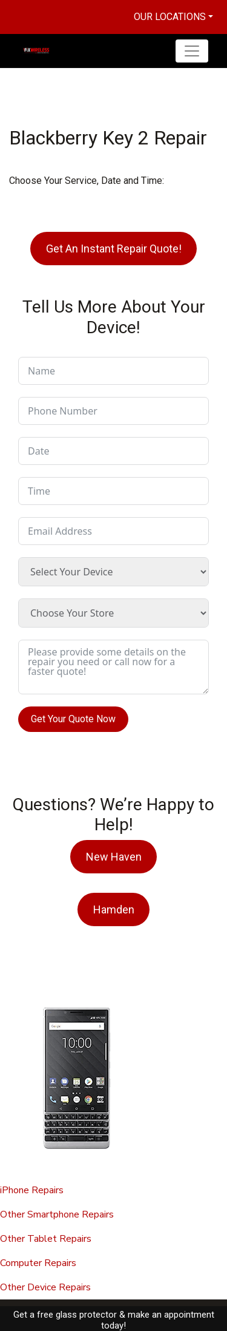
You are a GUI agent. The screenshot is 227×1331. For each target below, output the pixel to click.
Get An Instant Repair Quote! (114, 248)
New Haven (114, 856)
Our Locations (170, 16)
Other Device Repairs (45, 1287)
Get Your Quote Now (73, 719)
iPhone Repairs (32, 1190)
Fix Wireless (60, 1315)
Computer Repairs (38, 1263)
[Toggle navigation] (192, 51)
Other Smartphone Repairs (57, 1214)
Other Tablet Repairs (45, 1238)
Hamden (113, 909)
